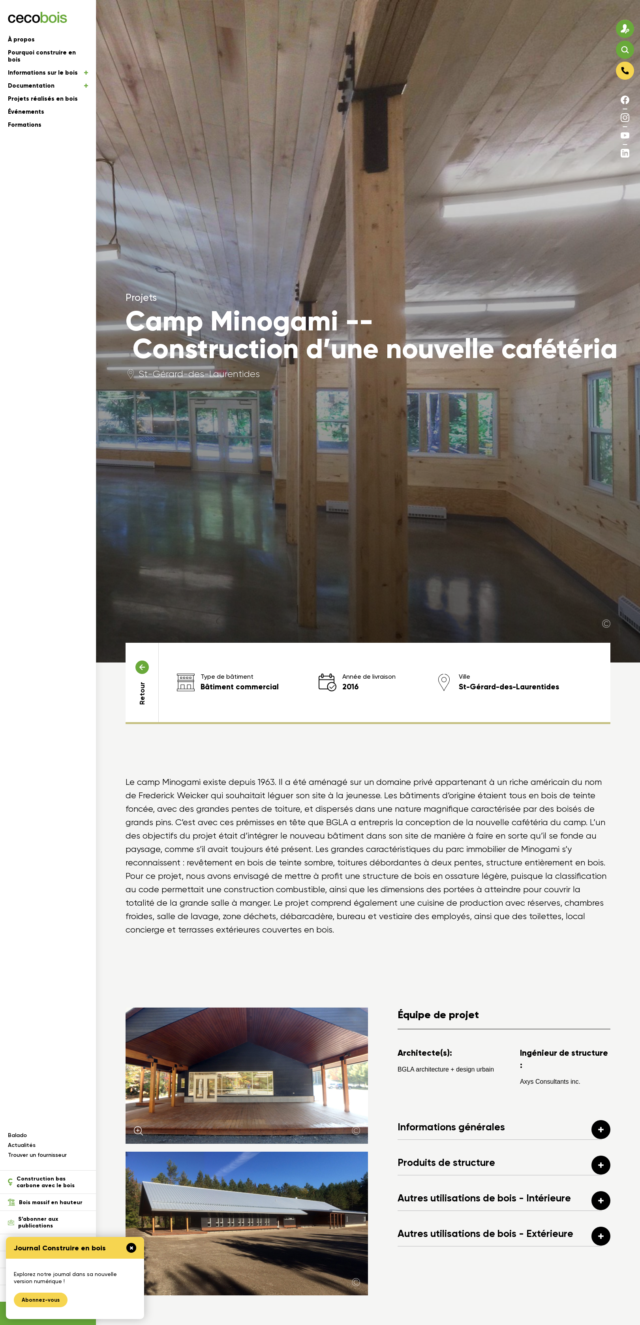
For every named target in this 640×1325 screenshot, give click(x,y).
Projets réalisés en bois (43, 98)
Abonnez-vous (41, 1300)
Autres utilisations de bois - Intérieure (504, 1200)
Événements (26, 111)
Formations (24, 124)
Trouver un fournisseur (37, 1155)
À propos (21, 39)
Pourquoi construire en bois (42, 56)
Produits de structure (504, 1165)
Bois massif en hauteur (45, 1202)
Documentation (48, 85)
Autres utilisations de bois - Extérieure (504, 1236)
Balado (17, 1135)
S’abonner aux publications (33, 1222)
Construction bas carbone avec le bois (41, 1182)
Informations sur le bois (48, 72)
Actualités (22, 1145)
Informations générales (504, 1129)
